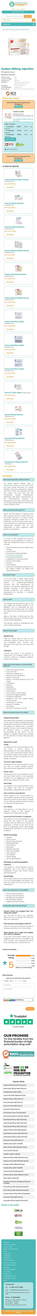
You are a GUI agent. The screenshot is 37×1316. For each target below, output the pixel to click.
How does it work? (9, 575)
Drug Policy (7, 1272)
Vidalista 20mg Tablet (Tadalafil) (13, 1144)
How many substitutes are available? (16, 890)
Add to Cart (10, 139)
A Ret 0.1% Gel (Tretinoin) (10, 1150)
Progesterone (8, 485)
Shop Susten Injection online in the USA (16, 479)
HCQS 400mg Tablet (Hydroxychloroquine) (16, 1190)
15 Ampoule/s (9, 134)
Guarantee (7, 1256)
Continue (30, 1009)
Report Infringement (10, 1269)
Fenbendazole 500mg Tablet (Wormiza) (15, 1123)
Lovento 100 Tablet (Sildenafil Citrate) (14, 1095)
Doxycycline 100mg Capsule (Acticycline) (15, 1200)
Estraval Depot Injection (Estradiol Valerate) (16, 1116)
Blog (5, 1280)
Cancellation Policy (10, 1265)
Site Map (6, 1267)
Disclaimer (7, 1258)
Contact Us (7, 1253)
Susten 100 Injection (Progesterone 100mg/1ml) (18, 103)
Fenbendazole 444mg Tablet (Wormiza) (15, 1133)
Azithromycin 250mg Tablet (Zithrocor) (15, 1088)
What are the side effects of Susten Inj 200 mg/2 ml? (17, 665)
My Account (7, 1274)
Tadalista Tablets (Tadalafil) (11, 1154)
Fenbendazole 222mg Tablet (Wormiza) (15, 1126)
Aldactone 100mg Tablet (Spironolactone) (15, 1157)
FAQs (5, 1251)
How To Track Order (10, 1263)
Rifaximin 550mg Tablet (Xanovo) (13, 1099)
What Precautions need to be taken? (15, 712)
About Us (6, 1242)
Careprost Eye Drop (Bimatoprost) (13, 1171)
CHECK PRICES (18, 106)
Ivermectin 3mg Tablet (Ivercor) (12, 1106)
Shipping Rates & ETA (10, 1276)
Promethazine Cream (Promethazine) (14, 1113)
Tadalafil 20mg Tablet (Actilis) (12, 1092)
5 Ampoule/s (9, 126)
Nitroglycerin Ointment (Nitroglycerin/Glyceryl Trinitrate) (16, 1182)
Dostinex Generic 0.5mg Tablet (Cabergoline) (16, 1193)
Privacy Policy (8, 1247)
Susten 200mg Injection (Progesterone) (17, 29)
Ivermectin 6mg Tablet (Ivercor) (13, 1102)
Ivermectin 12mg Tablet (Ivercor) (13, 1197)
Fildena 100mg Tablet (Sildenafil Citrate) (15, 1147)
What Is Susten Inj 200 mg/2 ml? (14, 510)
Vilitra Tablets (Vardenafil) (11, 1178)
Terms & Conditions (10, 1244)
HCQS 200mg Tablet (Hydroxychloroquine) (16, 1187)
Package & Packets (10, 1278)
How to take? (7, 599)
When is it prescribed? (10, 535)
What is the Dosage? (10, 630)
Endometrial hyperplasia (14, 555)
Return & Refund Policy (11, 1249)
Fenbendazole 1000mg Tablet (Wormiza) (15, 1137)
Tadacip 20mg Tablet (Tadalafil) (13, 1168)
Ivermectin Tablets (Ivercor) (11, 1109)
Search (28, 16)
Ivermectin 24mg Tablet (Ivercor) (13, 1140)
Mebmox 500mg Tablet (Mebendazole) (15, 1130)
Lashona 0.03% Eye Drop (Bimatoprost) (14, 1085)
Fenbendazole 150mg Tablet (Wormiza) (15, 1119)
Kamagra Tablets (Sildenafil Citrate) (14, 1164)
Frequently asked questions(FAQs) (15, 906)
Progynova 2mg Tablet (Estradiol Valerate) (15, 1161)
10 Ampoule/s (9, 130)
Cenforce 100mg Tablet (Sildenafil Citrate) (16, 1175)
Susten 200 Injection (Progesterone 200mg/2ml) (18, 157)
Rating (6, 981)
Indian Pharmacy (9, 1260)
